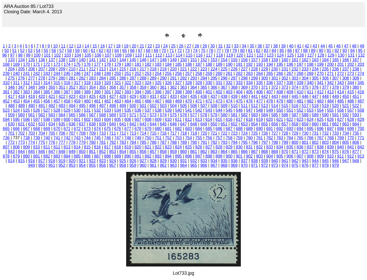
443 (274, 96)
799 (284, 142)
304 (305, 78)
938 (254, 161)
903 (259, 156)
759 (239, 138)
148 (163, 60)
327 (178, 83)
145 (132, 60)
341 (320, 83)
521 (345, 106)
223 (203, 69)
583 (254, 115)
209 (62, 69)
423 (72, 96)
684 (198, 128)
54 (38, 50)
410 (300, 92)
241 (26, 73)
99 (28, 55)
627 (340, 119)
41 (299, 46)
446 (305, 96)
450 (345, 96)
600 (67, 119)
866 (244, 151)
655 (264, 124)
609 (158, 119)
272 (340, 73)
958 (122, 165)
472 (208, 101)
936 (234, 161)
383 (26, 92)
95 (360, 50)
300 (264, 78)
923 (102, 161)
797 (264, 142)
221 (183, 69)
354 (92, 87)
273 (350, 73)
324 (148, 83)
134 (21, 60)
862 (203, 151)
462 (107, 101)
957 (112, 165)
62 (101, 50)
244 (57, 73)
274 (360, 73)
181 (138, 64)
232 (295, 69)
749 (138, 138)
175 (77, 64)
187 (198, 64)
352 (72, 87)
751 (158, 138)
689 (249, 128)
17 (110, 46)
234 (315, 69)
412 (320, 92)
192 (249, 64)
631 (21, 124)
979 (335, 165)
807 (6, 147)
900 (229, 156)
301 (274, 78)
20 (134, 46)
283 (92, 78)
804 (335, 142)
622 (289, 119)
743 (77, 138)
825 (188, 147)
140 (82, 60)
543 (208, 110)
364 (193, 87)
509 (224, 106)
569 (112, 115)
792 (214, 142)
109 (128, 55)
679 (148, 128)
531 (87, 110)
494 (72, 106)
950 (41, 165)
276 (21, 78)
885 (77, 156)
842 (360, 147)
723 (234, 133)
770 (350, 138)
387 (67, 92)
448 (325, 96)
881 (36, 156)
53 (30, 50)
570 (122, 115)
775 (41, 142)
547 (249, 110)
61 (93, 50)
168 (6, 64)
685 (208, 128)
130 (341, 55)
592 (345, 115)
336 (269, 83)
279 (51, 78)
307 (335, 78)
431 (153, 96)
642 (132, 124)
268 (300, 73)
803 (325, 142)
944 (315, 161)
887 (97, 156)
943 (305, 161)
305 (315, 78)
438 (224, 96)
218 (153, 69)
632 (31, 124)
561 (31, 115)
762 (269, 138)
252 (138, 73)
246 (77, 73)
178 (107, 64)
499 (122, 106)
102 (57, 55)
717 (173, 133)
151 (193, 60)
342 (330, 83)
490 (31, 106)
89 (313, 50)
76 (211, 50)
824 (178, 147)
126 (300, 55)
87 (297, 50)
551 (289, 110)
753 (178, 138)
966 (203, 165)
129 (330, 55)
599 (57, 119)
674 (97, 128)
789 (183, 142)
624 (310, 119)
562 (41, 115)
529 (67, 110)
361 (163, 87)
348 (31, 87)
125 (290, 55)
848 (62, 151)
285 (112, 78)
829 (229, 147)
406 (259, 92)
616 (229, 119)
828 (219, 147)
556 (340, 110)
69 (156, 50)
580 (224, 115)
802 (315, 142)
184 (168, 64)
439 (234, 96)
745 (97, 138)
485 (340, 101)
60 (85, 50)
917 (41, 161)
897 (198, 156)
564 (62, 115)
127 (310, 55)
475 (239, 101)
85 (282, 50)
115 (189, 55)
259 (208, 73)
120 (239, 55)
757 (219, 138)
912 (350, 156)
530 (77, 110)
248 (97, 73)
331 (219, 83)
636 (72, 124)
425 (92, 96)
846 (41, 151)
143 (112, 60)
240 (16, 73)
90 (321, 50)
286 (122, 78)
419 (31, 96)
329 (198, 83)
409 (289, 92)
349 (41, 87)
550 (279, 110)
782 (112, 142)
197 (300, 64)
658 (295, 124)
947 (345, 161)
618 (249, 119)
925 (122, 161)
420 (41, 96)
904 (269, 156)
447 (315, 96)
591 (335, 115)
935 (224, 161)
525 (26, 110)
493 (62, 106)
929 (163, 161)
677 (127, 128)
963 (173, 165)
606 (127, 119)
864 (224, 151)
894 (168, 156)
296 (224, 78)
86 (289, 50)
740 (46, 138)
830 (239, 147)
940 (274, 161)
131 (351, 55)
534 (117, 110)
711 (112, 133)
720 (203, 133)
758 (229, 138)
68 (148, 50)
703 (31, 133)
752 (168, 138)
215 (122, 69)
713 (132, 133)
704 (41, 133)
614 (208, 119)
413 (330, 92)
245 (67, 73)
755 (198, 138)
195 (279, 64)
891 (138, 156)
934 (214, 161)
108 (118, 55)
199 (320, 64)
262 (239, 73)
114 (179, 55)
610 (168, 119)
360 (153, 87)
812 (57, 147)
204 (11, 69)
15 (95, 46)
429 (132, 96)
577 (193, 115)
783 (122, 142)
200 (330, 64)
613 (198, 119)
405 (249, 92)
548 (259, 110)
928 (153, 161)
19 (126, 46)
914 (11, 161)
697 (330, 128)
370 (254, 87)
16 (102, 46)
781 (102, 142)
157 (254, 60)
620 (269, 119)
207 (41, 69)
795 (244, 142)
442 (264, 96)
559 (11, 115)
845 (31, 151)
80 (242, 50)
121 (249, 55)
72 (179, 50)
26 (181, 46)
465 (138, 101)
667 (26, 128)
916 (31, 161)
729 (295, 133)
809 (26, 147)
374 (295, 87)
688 (239, 128)
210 (72, 69)
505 (183, 106)
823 (168, 147)
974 (284, 165)
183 (158, 64)
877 (355, 151)
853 (112, 151)
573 (153, 115)
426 (102, 96)
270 (320, 73)
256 (178, 73)
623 (300, 119)
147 (153, 60)
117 (209, 55)
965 (193, 165)
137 (51, 60)
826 (198, 147)
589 (315, 115)
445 (295, 96)
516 (295, 106)
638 (92, 124)
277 (31, 78)
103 (67, 55)
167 (355, 60)
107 (108, 55)
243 (46, 73)
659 (305, 124)
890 (127, 156)
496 (92, 106)
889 (117, 156)
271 (330, 73)
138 (62, 60)
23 (157, 46)
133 (11, 60)
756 (208, 138)
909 (320, 156)
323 (138, 83)
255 (168, 73)
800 (295, 142)
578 (203, 115)
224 (214, 69)
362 (173, 87)
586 (284, 115)
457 (57, 101)
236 (335, 69)
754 (188, 138)
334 (249, 83)
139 (72, 60)
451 (355, 96)
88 (305, 50)
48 (354, 46)
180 (127, 64)
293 (193, 78)
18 (118, 46)
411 (310, 92)
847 (51, 151)
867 (254, 151)
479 (279, 101)
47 (346, 46)
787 (163, 142)
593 (355, 115)
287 (132, 78)
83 (266, 50)
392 (117, 92)
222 (193, 69)
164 (325, 60)
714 (143, 133)
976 (305, 165)
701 (11, 133)
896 (188, 156)
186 (188, 64)
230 (274, 69)
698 (340, 128)
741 (57, 138)
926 (132, 161)
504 (173, 106)
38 (275, 46)
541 (188, 110)
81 (250, 50)
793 (224, 142)
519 (325, 106)
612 (188, 119)
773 (21, 142)
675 (107, 128)
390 (97, 92)
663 (345, 124)
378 (335, 87)
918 (51, 161)
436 (203, 96)
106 (98, 55)
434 (183, 96)
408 (279, 92)
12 (71, 46)
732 (325, 133)
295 (214, 78)
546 (239, 110)
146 (143, 60)
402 (219, 92)
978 (325, 165)
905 (279, 156)
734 (345, 133)
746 (107, 138)
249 (107, 73)
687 (229, 128)
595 (16, 119)
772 (11, 142)
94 (352, 50)
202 (350, 64)
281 (72, 78)
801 (305, 142)
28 (197, 46)
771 (360, 138)
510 (234, 106)
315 (57, 83)
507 (203, 106)
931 (183, 161)
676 (117, 128)
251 (127, 73)
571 (132, 115)
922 (92, 161)
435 (193, 96)
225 (224, 69)
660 (315, 124)
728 (284, 133)
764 (289, 138)
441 (254, 96)
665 (6, 128)
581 (234, 115)
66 (132, 50)
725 (254, 133)
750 (148, 138)
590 (325, 115)
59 (77, 50)
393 (127, 92)
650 (214, 124)
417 (11, 96)
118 (219, 55)
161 (295, 60)
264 (259, 73)
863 (214, 151)
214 (112, 69)
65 (124, 50)
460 (87, 101)
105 (87, 55)
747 (117, 138)
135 (31, 60)
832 (259, 147)
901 (239, 156)
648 (193, 124)
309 (355, 78)
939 (264, 161)
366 (214, 87)
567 (92, 115)
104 (77, 55)
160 (284, 60)
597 (36, 119)
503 (163, 106)
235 (325, 69)
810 (36, 147)
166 (345, 60)
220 (173, 69)
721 (214, 133)
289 (153, 78)
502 (153, 106)
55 (46, 50)
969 (234, 165)
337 (279, 83)
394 (138, 92)
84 (274, 50)
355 (102, 87)
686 (219, 128)
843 (11, 151)
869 (274, 151)
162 (305, 60)
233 (305, 69)
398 (178, 92)
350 (51, 87)
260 (219, 73)
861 (193, 151)
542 (198, 110)
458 (67, 101)
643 (143, 124)
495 (82, 106)
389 (87, 92)
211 (82, 69)
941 (284, 161)
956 (102, 165)
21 (142, 46)
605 (117, 119)
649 (203, 124)
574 (163, 115)
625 (320, 119)
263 (249, 73)
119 (229, 55)
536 (138, 110)
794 (234, 142)
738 (26, 138)
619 (259, 119)
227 (244, 69)
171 (36, 64)
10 (55, 46)
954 (82, 165)
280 (62, 78)
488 (11, 106)
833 (269, 147)
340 (310, 83)
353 (82, 87)
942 (295, 161)
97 (12, 55)
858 (163, 151)
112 (158, 55)
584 (264, 115)
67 (140, 50)
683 (188, 128)
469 (178, 101)
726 (264, 133)
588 (305, 115)
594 (6, 119)
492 (51, 106)
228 (254, 69)
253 (148, 73)
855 (132, 151)
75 (203, 50)
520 (335, 106)
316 (67, 83)
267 (289, 73)
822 (158, 147)
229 (264, 69)
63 (109, 50)
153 (214, 60)
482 (310, 101)
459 (77, 101)
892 (148, 156)
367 (224, 87)
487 (360, 101)
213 (102, 69)
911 (340, 156)
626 (330, 119)
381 (6, 92)
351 (62, 87)
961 (153, 165)
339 (300, 83)
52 (22, 50)
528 (57, 110)
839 (330, 147)
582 (244, 115)
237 (345, 69)
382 (16, 92)
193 (259, 64)
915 (21, 161)
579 (214, 115)
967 (214, 165)
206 (31, 69)
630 (11, 124)
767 (320, 138)
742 (67, 138)
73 (187, 50)
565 (72, 115)
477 (259, 101)
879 (16, 156)
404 (239, 92)
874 (325, 151)
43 (314, 46)
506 (193, 106)
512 (254, 106)
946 (335, 161)
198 (310, 64)
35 (252, 46)
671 (67, 128)
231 (284, 69)
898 (208, 156)
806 (355, 142)
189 (219, 64)
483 (320, 101)
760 (249, 138)
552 (300, 110)
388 (77, 92)
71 (171, 50)
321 (117, 83)
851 (92, 151)
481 (300, 101)
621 (279, 119)
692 (279, 128)
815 (87, 147)
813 (67, 147)
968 (224, 165)
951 (51, 165)
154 (224, 60)
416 (360, 92)
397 (168, 92)
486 (350, 101)
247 (87, 73)
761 (259, 138)
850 (82, 151)
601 (77, 119)
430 (143, 96)
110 (138, 55)
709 (92, 133)
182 (148, 64)
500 (132, 106)
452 (6, 101)
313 (36, 83)
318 (87, 83)
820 (138, 147)
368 (234, 87)
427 (112, 96)
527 (46, 110)
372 (274, 87)
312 (26, 83)
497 (102, 106)
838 (320, 147)
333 (239, 83)
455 (36, 101)
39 (283, 46)
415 (350, 92)
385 (46, 92)
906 (289, 156)
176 (87, 64)
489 (21, 106)
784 (132, 142)
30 (212, 46)
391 (107, 92)
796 (254, 142)
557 (350, 110)
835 (289, 147)
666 (16, 128)
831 (249, 147)
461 (97, 101)
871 (295, 151)
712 (122, 133)
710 (102, 133)
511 (244, 106)
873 (315, 151)
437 (214, 96)
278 (41, 78)
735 (355, 133)
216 (132, 69)
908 (310, 156)
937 (244, 161)
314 (46, 83)
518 (315, 106)
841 (350, 147)
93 (344, 50)
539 (168, 110)
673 (87, 128)
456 (46, 101)
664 (355, 124)
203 (360, 64)
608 (148, 119)
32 (228, 46)
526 (36, 110)
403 (229, 92)
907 (300, 156)
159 (274, 60)
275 (11, 78)
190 (229, 64)
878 (6, 156)
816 (97, 147)
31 (220, 46)
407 (269, 92)
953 (72, 165)
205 (21, 69)
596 (26, 119)
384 (36, 92)
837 (310, 147)
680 (158, 128)
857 (153, 151)
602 (87, 119)
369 (244, 87)
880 (26, 156)
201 (340, 64)
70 (164, 50)
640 (112, 124)
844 (21, 151)
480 (289, 101)
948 (355, 161)
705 (51, 133)
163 (315, 60)
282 (82, 78)
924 (112, 161)
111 (148, 55)
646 (173, 124)
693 (289, 128)
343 (340, 83)
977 (315, 165)
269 (310, 73)
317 (77, 83)
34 (244, 46)
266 (279, 73)
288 (143, 78)
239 (6, 73)
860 (183, 151)
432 (163, 96)
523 (6, 110)
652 (234, 124)
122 (260, 55)
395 (148, 92)
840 (340, 147)
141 (92, 60)
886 (87, 156)
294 (203, 78)
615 (219, 119)
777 (62, 142)
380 (355, 87)
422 (62, 96)
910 (330, 156)
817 (107, 147)
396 (158, 92)
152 (203, 60)
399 (188, 92)
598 (46, 119)
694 (300, 128)
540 (178, 110)
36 (259, 46)
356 (112, 87)
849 (72, 151)
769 (340, 138)
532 (97, 110)
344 (350, 83)
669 (46, 128)
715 (153, 133)
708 (82, 133)
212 (92, 69)
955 (92, 165)
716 (163, 133)
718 (183, 133)
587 (295, 115)
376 (315, 87)
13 (79, 46)
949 (31, 165)
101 (47, 55)
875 (335, 151)
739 (36, 138)
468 (168, 101)
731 (315, 133)
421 (51, 96)
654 (254, 124)
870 (284, 151)
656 (274, 124)
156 (244, 60)
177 (97, 64)
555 (330, 110)
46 (338, 46)
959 (132, 165)
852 (102, 151)
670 (57, 128)
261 (229, 73)
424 (82, 96)
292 (183, 78)
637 (82, 124)
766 (310, 138)
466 (148, 101)
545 (229, 110)
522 (355, 106)
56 (53, 50)
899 (219, 156)
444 (284, 96)
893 (158, 156)
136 (41, 60)
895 (178, 156)
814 (77, 147)
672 (77, 128)
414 (340, 92)
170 (26, 64)
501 (143, 106)
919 (62, 161)
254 (158, 73)
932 (193, 161)
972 (264, 165)
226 (234, 69)
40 (291, 46)
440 (244, 96)
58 (69, 50)
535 (127, 110)
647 (183, 124)
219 (163, 69)
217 (143, 69)
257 (188, 73)
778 (72, 142)
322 (127, 83)
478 (269, 101)
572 (143, 115)
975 (295, 165)
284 (102, 78)
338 (289, 83)
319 (97, 83)
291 (173, 78)
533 (107, 110)
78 (227, 50)
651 (224, 124)
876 (345, 151)
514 (274, 106)
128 (320, 55)
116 (199, 55)
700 (360, 128)
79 (234, 50)
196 (289, 64)
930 (173, 161)
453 (16, 101)
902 (249, 156)
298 (244, 78)
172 (46, 64)
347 (21, 87)
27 (189, 46)
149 (173, 60)
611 (178, 119)
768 (330, 138)
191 (239, 64)
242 (36, 73)
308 (345, 78)
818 (117, 147)
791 (203, 142)
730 (305, 133)
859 (173, 151)
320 (107, 83)
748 (127, 138)
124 (280, 55)
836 (300, 147)
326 (168, 83)
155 (234, 60)
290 (163, 78)
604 (107, 119)
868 (264, 151)
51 (14, 50)
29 (204, 46)
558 (360, 110)
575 (173, 115)
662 (335, 124)
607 (138, 119)
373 (284, 87)
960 (143, 165)
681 (168, 128)
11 (63, 46)
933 (203, 161)
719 (193, 133)
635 (62, 124)
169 (16, 64)
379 (345, 87)
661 (325, 124)
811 (46, 147)
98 (20, 55)
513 (264, 106)
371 (264, 87)
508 (214, 106)
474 (229, 101)
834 (279, 147)
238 (355, 69)
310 (6, 83)
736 (6, 138)
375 (305, 87)
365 (203, 87)
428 (122, 96)
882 (46, 156)
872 (305, 151)
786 (153, 142)
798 (274, 142)
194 (269, 64)
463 (117, 101)
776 (51, 142)
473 (219, 101)
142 (102, 60)
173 (57, 64)
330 (208, 83)
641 (122, 124)
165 (335, 60)
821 (148, 147)
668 (36, 128)
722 (224, 133)
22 (150, 46)
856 (143, 151)
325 (158, 83)
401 (208, 92)
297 (234, 78)
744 (87, 138)
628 (350, 119)
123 (270, 55)
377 (325, 87)
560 (21, 115)
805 (345, 142)
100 (37, 55)
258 (198, 73)
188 (208, 64)
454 (26, 101)
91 (329, 50)
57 (61, 50)
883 (57, 156)
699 (350, 128)
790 (193, 142)
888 (107, 156)
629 (360, 119)
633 (41, 124)
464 (127, 101)
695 (310, 128)
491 (41, 106)
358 (132, 87)
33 (236, 46)
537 (148, 110)
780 (92, 142)
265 (269, 73)
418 (21, 96)
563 (51, 115)
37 (267, 46)
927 (143, 161)
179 (117, 64)
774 (31, 142)
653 (244, 124)
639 (102, 124)
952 (62, 165)
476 (249, 101)
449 (335, 96)
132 (361, 55)
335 (259, 83)
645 (163, 124)
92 (337, 50)
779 (82, 142)
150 (183, 60)
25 (173, 46)
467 (158, 101)
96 (4, 55)
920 (72, 161)
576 (183, 115)
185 (178, 64)
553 (310, 110)
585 (274, 115)
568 (102, 115)
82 (258, 50)
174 (67, 64)
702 (21, 133)
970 (244, 165)
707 (72, 133)
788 (173, 142)
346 (11, 87)
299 (254, 78)
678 (138, 128)
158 (264, 60)
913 (360, 156)
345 (360, 83)
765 (300, 138)
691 (269, 128)
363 (183, 87)
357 (122, 87)
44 (322, 46)
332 (229, 83)
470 (188, 101)
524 (16, 110)
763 (279, 138)
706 (62, 133)
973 (274, 165)
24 (165, 46)
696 (320, 128)
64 (116, 50)
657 (284, 124)
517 (305, 106)
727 (274, 133)
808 (16, 147)
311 (16, 83)
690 (259, 128)
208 (51, 69)
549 (269, 110)
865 (234, 151)
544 (219, 110)
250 (117, 73)
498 (112, 106)
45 (330, 46)
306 (325, 78)
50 (6, 50)
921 (82, 161)
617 (239, 119)
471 (198, 101)
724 (244, 133)
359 (143, 87)
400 (198, 92)
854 (122, 151)
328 (188, 83)
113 (168, 55)
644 (153, 124)
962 (163, 165)
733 (335, 133)
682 (178, 128)
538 (158, 110)
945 (325, 161)
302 (284, 78)
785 (143, 142)
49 (362, 46)
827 (208, 147)
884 (67, 156)
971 (254, 165)
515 (284, 106)
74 (195, 50)
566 (82, 115)
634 (51, 124)
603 (97, 119)
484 (330, 101)
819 (127, 147)
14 (87, 46)
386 (57, 92)
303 (295, 78)
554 (320, 110)
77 (219, 50)
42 (307, 46)
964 (183, 165)
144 (122, 60)
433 (173, 96)
